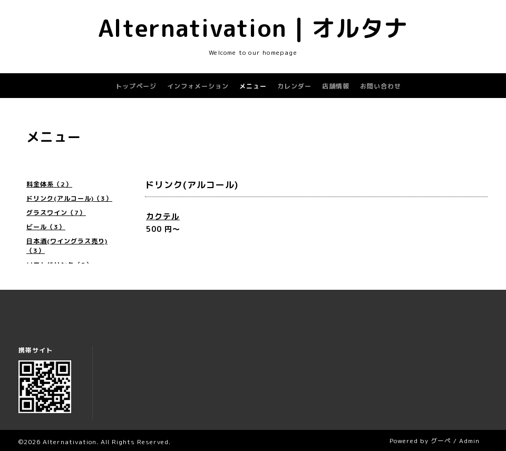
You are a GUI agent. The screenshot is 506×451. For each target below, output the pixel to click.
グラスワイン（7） (56, 212)
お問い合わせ (380, 86)
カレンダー (294, 86)
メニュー (253, 86)
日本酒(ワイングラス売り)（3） (67, 246)
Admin (469, 440)
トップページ (136, 86)
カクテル (163, 216)
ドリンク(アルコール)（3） (69, 198)
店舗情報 (335, 86)
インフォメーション (198, 86)
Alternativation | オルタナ (253, 28)
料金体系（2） (49, 184)
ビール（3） (45, 226)
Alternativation (69, 441)
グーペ (441, 440)
